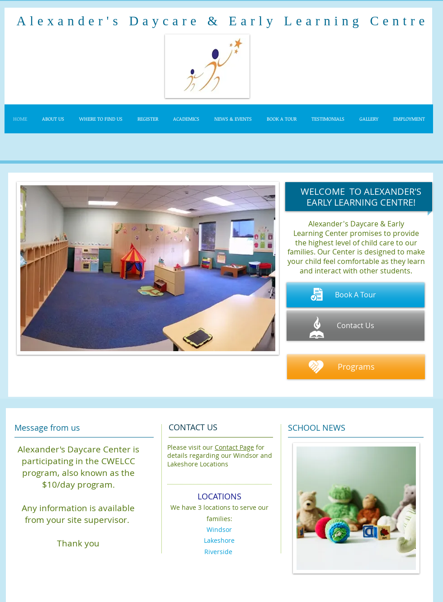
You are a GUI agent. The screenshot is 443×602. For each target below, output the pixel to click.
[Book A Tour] (355, 294)
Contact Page (234, 447)
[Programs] (356, 366)
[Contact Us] (355, 325)
